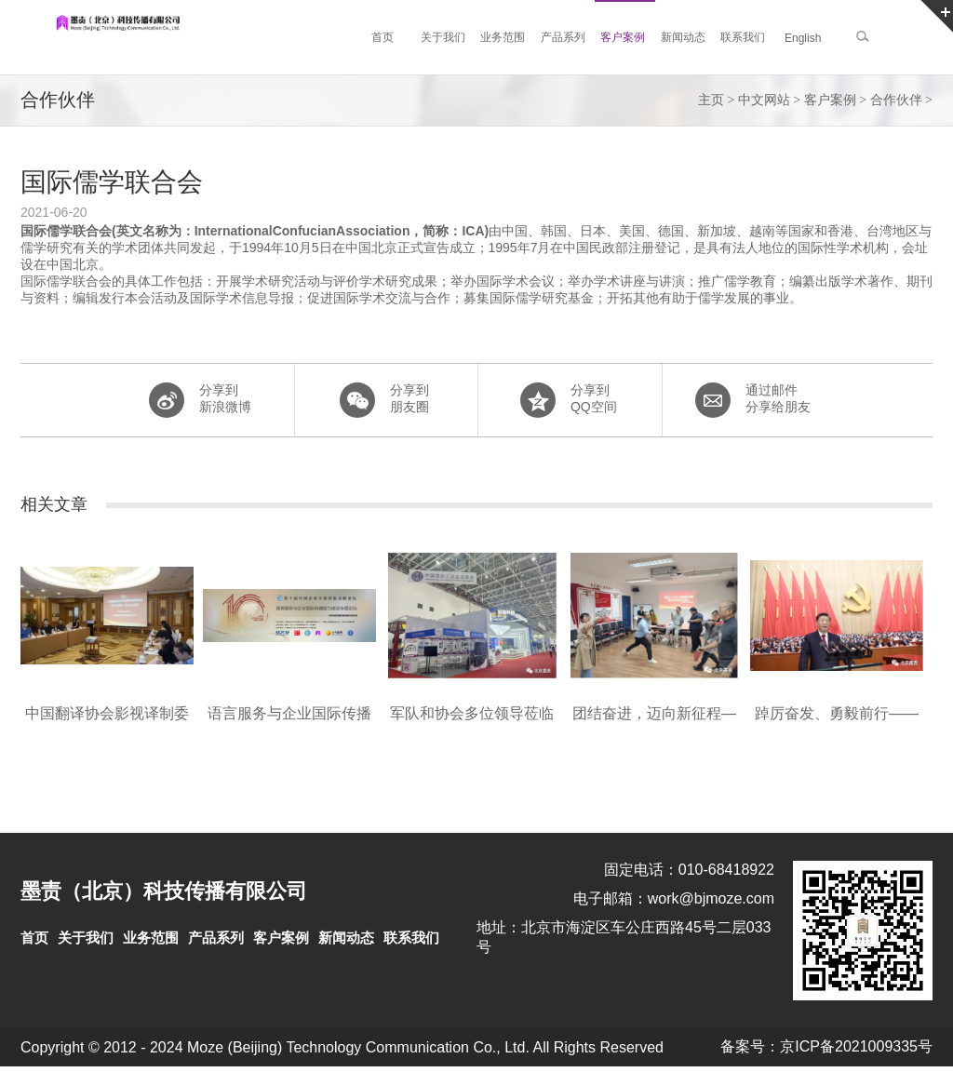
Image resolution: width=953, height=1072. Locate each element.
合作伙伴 (896, 100)
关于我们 (86, 937)
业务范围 (151, 937)
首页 (34, 937)
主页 (711, 100)
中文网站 (764, 100)
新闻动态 (346, 937)
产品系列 (216, 937)
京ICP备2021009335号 (856, 1046)
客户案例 (830, 100)
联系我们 (411, 937)
